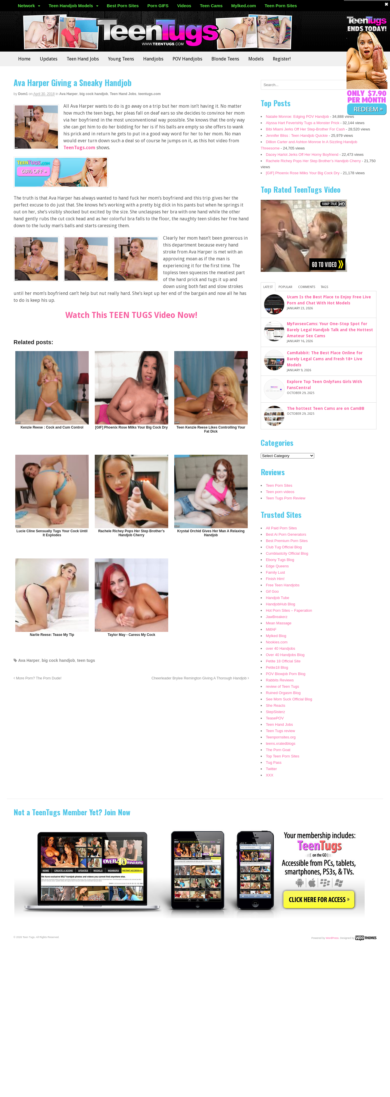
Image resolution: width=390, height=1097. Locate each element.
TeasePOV (275, 718)
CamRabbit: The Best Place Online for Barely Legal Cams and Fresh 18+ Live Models (325, 358)
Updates (48, 59)
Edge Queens (277, 566)
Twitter (271, 769)
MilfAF (271, 629)
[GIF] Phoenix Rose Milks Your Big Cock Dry (303, 173)
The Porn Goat (278, 750)
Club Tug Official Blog (284, 547)
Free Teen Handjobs (283, 585)
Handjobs (153, 59)
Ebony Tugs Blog (280, 560)
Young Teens (121, 59)
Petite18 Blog (277, 667)
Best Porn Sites (123, 5)
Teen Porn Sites (281, 5)
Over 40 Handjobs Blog (285, 655)
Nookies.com (276, 642)
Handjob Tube (277, 598)
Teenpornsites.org (281, 737)
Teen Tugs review (280, 731)
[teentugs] (61, 184)
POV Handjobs (187, 59)
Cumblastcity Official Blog (287, 553)
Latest (268, 287)
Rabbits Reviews (280, 680)
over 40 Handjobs (280, 648)
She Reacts (275, 705)
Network (26, 5)
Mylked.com (243, 5)
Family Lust (275, 572)
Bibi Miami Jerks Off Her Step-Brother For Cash (305, 129)
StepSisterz (275, 712)
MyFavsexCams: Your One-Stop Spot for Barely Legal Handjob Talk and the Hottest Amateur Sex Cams (330, 329)
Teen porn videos (280, 492)
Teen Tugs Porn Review (285, 498)
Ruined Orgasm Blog (283, 693)
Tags (324, 287)
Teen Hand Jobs (83, 59)
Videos (184, 5)
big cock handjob (93, 94)
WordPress (332, 937)
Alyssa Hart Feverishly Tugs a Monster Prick (302, 123)
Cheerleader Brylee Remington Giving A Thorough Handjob (200, 678)
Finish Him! (275, 579)
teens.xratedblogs (281, 743)
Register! (282, 59)
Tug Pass (273, 762)
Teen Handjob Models (71, 5)
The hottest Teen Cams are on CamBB (325, 408)
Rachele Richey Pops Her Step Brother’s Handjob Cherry (313, 161)
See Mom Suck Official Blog (289, 699)
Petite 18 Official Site (283, 661)
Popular (285, 287)
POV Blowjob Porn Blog (285, 674)
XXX (269, 775)
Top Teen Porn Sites (282, 756)
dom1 (23, 94)
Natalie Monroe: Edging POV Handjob (297, 116)
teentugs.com (149, 94)
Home (24, 59)
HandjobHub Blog (280, 604)
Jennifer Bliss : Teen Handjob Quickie (297, 135)
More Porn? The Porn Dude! (37, 678)
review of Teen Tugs (282, 686)
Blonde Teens (225, 59)
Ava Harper (68, 94)
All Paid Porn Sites (281, 528)
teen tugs (86, 660)
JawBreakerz (276, 617)
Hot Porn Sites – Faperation (289, 610)
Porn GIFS (158, 5)
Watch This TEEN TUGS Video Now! (131, 315)
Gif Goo (272, 591)
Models (256, 59)
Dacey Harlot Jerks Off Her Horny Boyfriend (302, 154)
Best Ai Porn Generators (286, 534)
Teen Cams (211, 5)
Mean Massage (278, 623)
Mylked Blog (276, 636)
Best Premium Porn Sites (287, 541)
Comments (306, 287)
